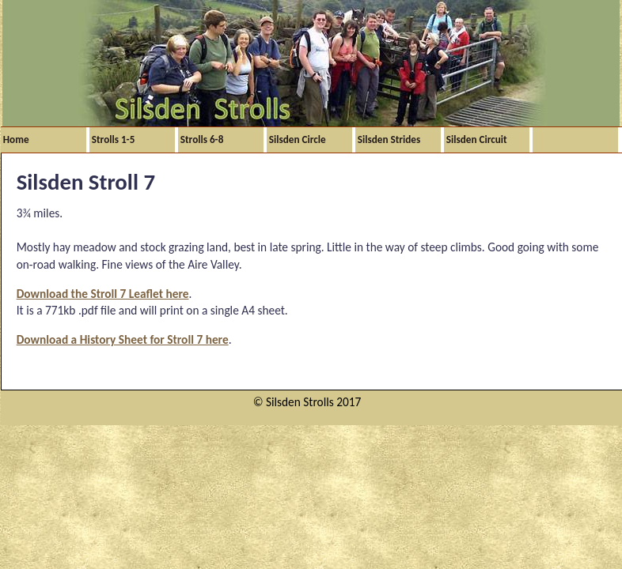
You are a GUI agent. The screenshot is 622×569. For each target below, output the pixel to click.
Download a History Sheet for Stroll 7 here (123, 339)
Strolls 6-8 (202, 139)
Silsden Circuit (476, 139)
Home (16, 139)
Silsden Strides (389, 139)
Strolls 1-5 (113, 139)
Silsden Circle (297, 139)
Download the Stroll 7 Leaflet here (103, 293)
